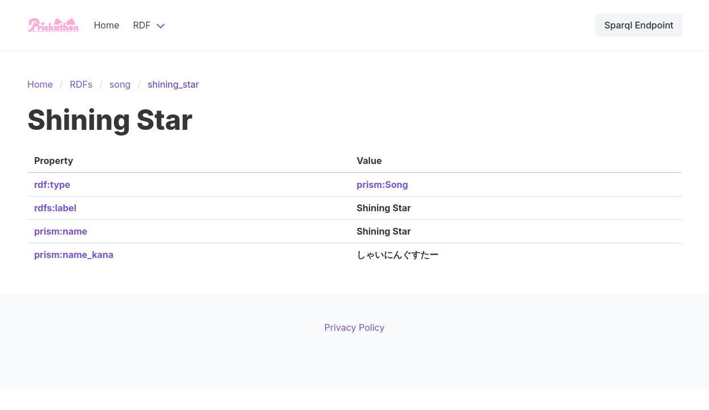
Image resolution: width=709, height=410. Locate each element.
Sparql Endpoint (638, 25)
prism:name (60, 231)
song (119, 84)
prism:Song (382, 184)
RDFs (81, 84)
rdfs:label (55, 208)
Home (107, 25)
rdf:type (52, 184)
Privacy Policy (355, 327)
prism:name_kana (73, 254)
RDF (141, 25)
